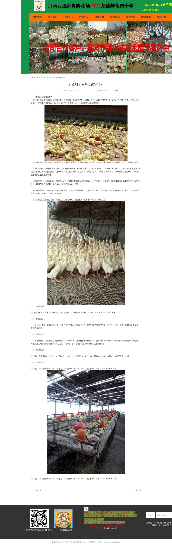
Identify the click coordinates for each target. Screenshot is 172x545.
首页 (33, 78)
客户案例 (42, 78)
